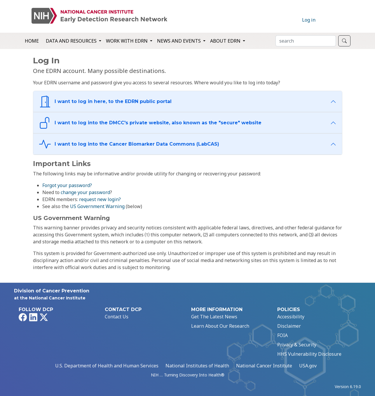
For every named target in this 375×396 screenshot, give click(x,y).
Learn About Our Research (220, 326)
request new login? (100, 199)
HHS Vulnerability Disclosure (309, 354)
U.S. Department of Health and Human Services (106, 365)
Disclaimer (289, 326)
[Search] (305, 40)
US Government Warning (97, 206)
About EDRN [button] (226, 41)
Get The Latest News (214, 316)
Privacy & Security (296, 344)
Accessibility (290, 316)
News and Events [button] (179, 41)
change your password (85, 192)
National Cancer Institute (264, 365)
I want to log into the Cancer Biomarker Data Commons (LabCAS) (129, 144)
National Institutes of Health (197, 365)
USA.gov (308, 365)
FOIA (282, 335)
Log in (308, 20)
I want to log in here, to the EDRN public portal (105, 101)
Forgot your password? (67, 185)
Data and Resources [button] (72, 41)
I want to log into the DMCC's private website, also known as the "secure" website (150, 123)
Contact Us (116, 316)
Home (32, 41)
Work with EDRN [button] (127, 41)
